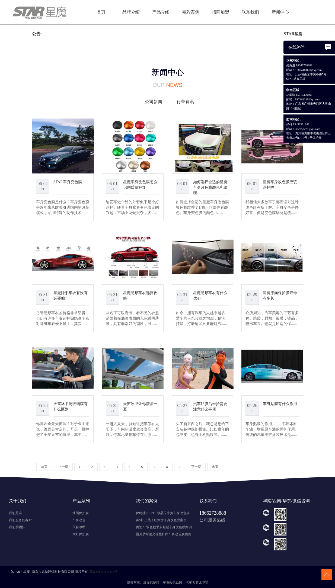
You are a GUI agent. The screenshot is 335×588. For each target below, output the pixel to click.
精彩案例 (190, 12)
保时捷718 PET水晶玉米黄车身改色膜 (163, 513)
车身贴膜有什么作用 (280, 404)
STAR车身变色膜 (67, 182)
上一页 (63, 467)
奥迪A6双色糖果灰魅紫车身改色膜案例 (164, 527)
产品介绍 (161, 12)
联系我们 (250, 12)
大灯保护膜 (80, 534)
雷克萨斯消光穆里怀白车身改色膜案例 (163, 534)
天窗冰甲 (78, 527)
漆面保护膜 (80, 513)
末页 (215, 467)
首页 (101, 12)
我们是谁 (15, 513)
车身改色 (78, 520)
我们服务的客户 (20, 520)
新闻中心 (280, 12)
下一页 (196, 467)
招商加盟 (220, 12)
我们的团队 (17, 527)
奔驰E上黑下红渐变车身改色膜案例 (161, 520)
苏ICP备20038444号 (103, 572)
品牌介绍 (131, 12)
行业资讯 (185, 101)
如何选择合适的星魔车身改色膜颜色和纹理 (210, 187)
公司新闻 (153, 101)
